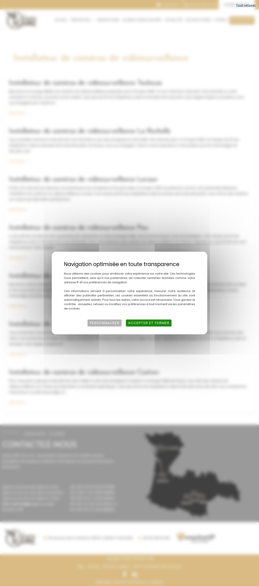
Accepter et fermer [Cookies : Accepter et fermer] (148, 322)
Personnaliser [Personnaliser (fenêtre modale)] (104, 322)
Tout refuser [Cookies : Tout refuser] (246, 5)
